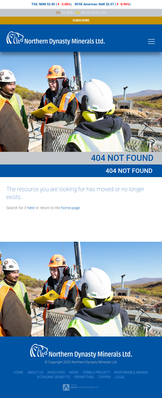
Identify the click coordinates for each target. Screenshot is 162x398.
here (31, 208)
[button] (151, 41)
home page (70, 208)
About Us (35, 372)
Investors (56, 372)
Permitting (84, 377)
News (73, 372)
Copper (104, 377)
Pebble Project (96, 372)
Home (18, 372)
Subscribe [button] (81, 20)
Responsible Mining (131, 372)
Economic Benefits (53, 377)
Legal (120, 377)
